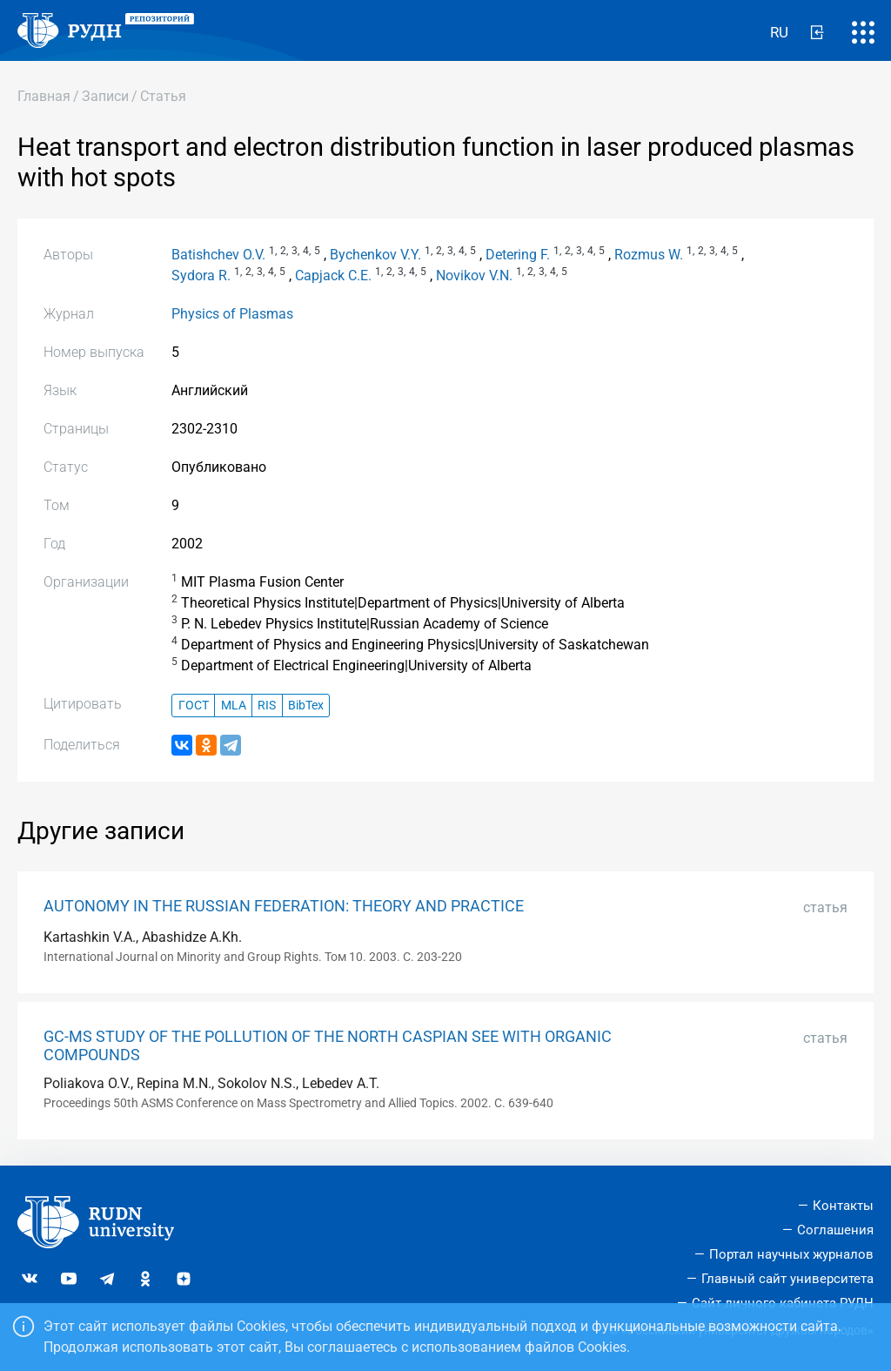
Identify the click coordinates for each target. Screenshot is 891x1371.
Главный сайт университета (787, 1279)
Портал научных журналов (791, 1254)
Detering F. (518, 254)
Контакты (843, 1205)
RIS (267, 705)
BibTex (306, 705)
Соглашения (835, 1230)
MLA (233, 705)
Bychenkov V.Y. (375, 254)
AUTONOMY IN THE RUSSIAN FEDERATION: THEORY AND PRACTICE (284, 906)
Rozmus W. (648, 254)
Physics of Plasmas (232, 314)
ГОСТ (193, 705)
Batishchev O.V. (218, 254)
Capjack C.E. (333, 275)
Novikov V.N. (474, 275)
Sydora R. (201, 275)
